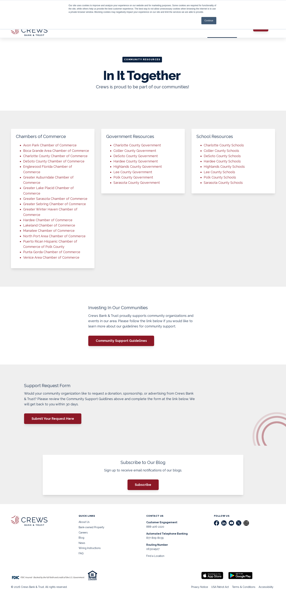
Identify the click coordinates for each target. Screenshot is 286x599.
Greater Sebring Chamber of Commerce (54, 204)
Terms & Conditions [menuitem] (243, 587)
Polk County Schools (220, 177)
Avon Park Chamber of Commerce (50, 145)
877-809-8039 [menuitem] (155, 537)
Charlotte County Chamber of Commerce (55, 156)
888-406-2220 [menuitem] (155, 526)
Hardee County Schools (222, 161)
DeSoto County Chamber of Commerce (53, 161)
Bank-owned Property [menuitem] (91, 527)
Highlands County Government (137, 166)
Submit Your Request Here (53, 419)
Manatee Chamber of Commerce (49, 231)
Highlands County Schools (224, 166)
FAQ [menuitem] (81, 553)
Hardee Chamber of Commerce (47, 220)
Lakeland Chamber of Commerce (49, 225)
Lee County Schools (219, 172)
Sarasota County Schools (223, 183)
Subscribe (143, 485)
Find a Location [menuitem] (155, 555)
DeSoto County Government (135, 156)
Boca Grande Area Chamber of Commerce (56, 151)
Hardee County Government (135, 161)
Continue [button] (208, 20)
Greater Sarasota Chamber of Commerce (55, 199)
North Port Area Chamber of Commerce (54, 236)
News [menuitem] (82, 543)
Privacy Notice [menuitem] (199, 587)
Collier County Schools (221, 151)
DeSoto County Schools (222, 156)
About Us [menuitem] (84, 522)
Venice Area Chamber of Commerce (51, 257)
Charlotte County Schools (224, 145)
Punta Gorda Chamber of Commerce (51, 252)
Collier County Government (134, 151)
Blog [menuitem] (81, 537)
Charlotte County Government (137, 145)
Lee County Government (132, 172)
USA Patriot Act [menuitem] (220, 587)
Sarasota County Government (136, 183)
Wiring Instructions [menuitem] (90, 548)
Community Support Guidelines (121, 341)
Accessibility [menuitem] (266, 587)
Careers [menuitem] (83, 532)
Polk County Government (133, 177)
